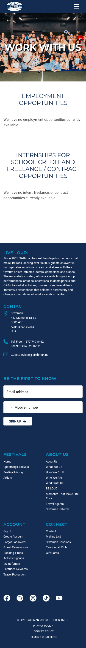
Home (7, 461)
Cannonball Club (56, 547)
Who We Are (54, 477)
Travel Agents (55, 504)
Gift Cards (52, 553)
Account (14, 524)
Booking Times (13, 553)
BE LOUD (52, 488)
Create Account (13, 536)
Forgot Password (14, 542)
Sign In (7, 531)
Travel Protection (14, 574)
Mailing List (53, 536)
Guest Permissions (15, 547)
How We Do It (55, 472)
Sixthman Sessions (58, 542)
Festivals (15, 454)
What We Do (54, 467)
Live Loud (16, 252)
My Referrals (11, 563)
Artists (7, 477)
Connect (56, 524)
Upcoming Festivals (16, 467)
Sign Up (17, 421)
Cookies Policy (43, 631)
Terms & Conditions (43, 637)
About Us (57, 454)
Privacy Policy (43, 625)
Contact (13, 306)
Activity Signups (13, 558)
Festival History (13, 472)
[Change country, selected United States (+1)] (8, 407)
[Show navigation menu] (76, 6)
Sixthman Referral (57, 509)
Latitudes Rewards (15, 569)
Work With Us (55, 483)
